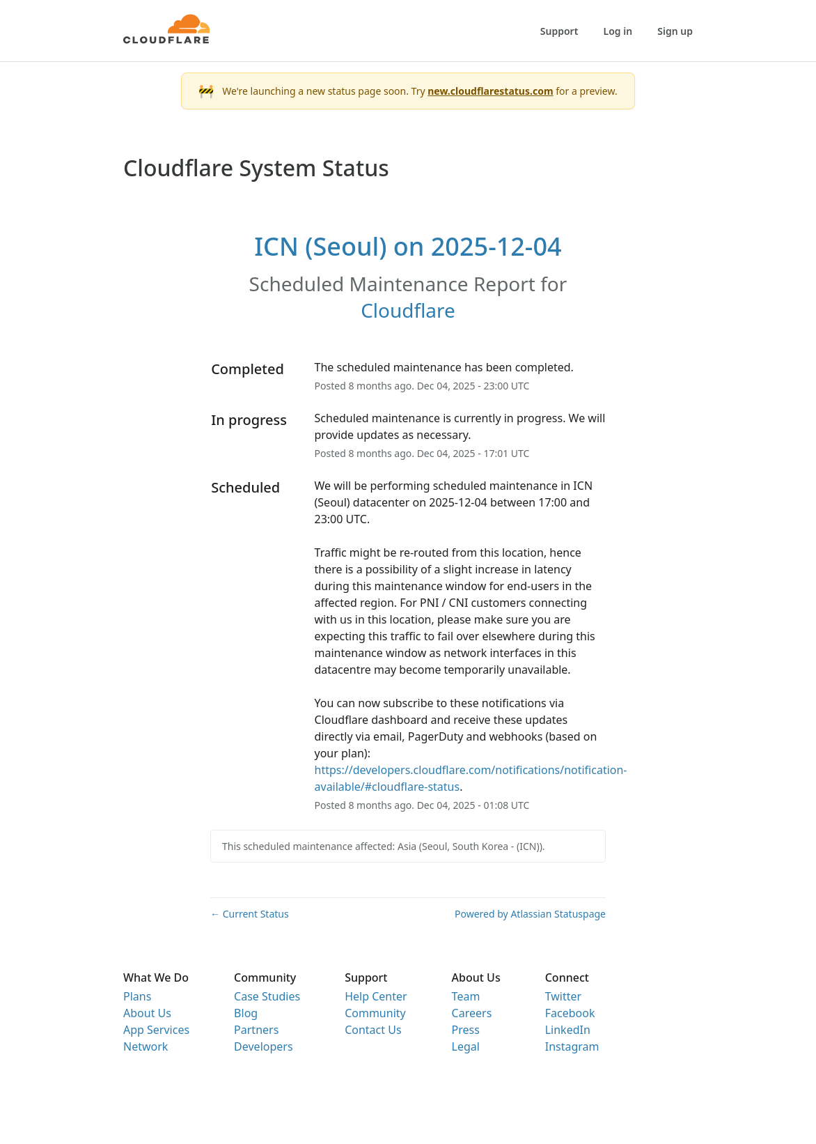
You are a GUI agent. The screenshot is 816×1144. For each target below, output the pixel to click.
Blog (246, 1013)
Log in (618, 31)
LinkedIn (567, 1029)
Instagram (572, 1046)
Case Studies (267, 996)
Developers (263, 1046)
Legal (466, 1046)
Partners (256, 1029)
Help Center (376, 996)
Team (466, 996)
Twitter (563, 996)
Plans (137, 996)
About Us (147, 1013)
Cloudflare (408, 310)
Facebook (570, 1013)
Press (466, 1029)
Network (145, 1046)
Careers (472, 1013)
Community (375, 1013)
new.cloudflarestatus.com (490, 91)
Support (559, 31)
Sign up (675, 31)
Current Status (249, 913)
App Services (156, 1029)
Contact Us (373, 1029)
